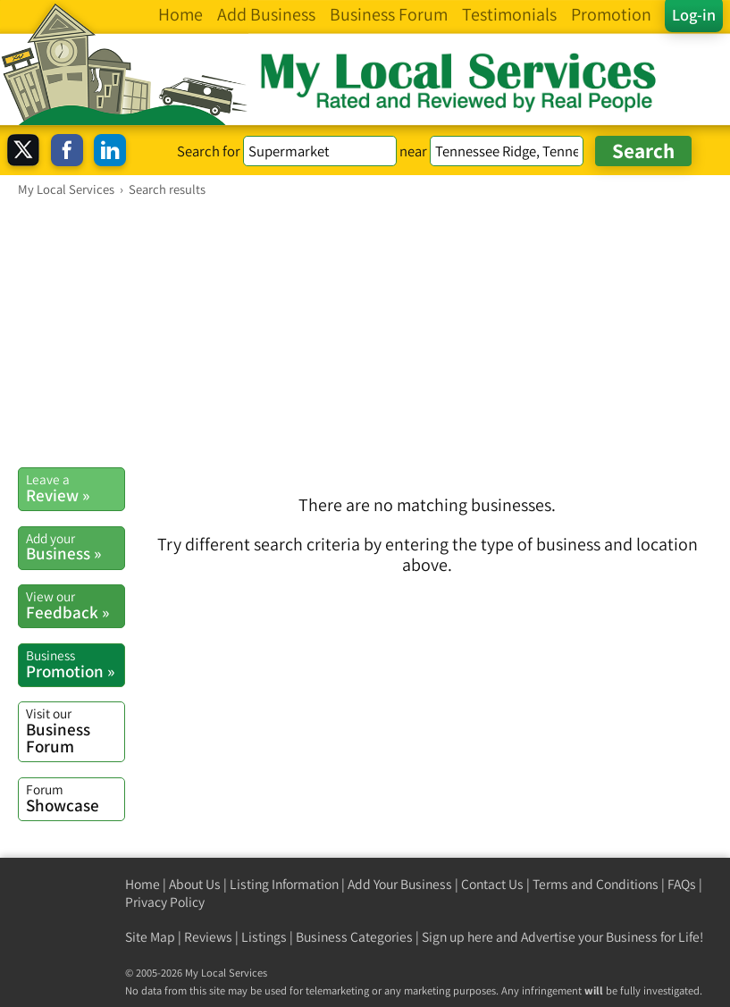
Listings (264, 936)
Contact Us (492, 884)
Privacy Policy (165, 902)
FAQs (681, 884)
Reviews (208, 936)
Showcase (75, 798)
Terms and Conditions (596, 884)
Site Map (150, 936)
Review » (75, 488)
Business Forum (75, 730)
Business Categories (354, 936)
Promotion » (75, 664)
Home (142, 884)
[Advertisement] (365, 331)
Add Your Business (400, 884)
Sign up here (457, 936)
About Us (195, 884)
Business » (75, 547)
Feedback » (75, 605)
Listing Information (284, 884)
